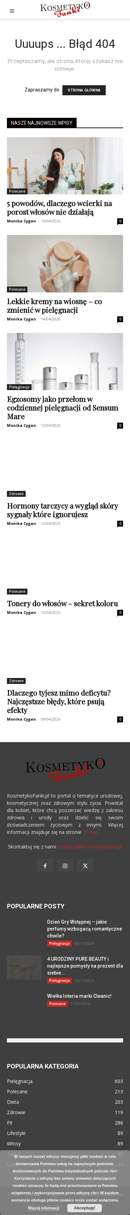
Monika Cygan (21, 220)
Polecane (17, 191)
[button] (12, 9)
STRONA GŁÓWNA (84, 90)
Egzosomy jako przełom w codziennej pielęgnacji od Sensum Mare (62, 407)
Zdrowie (16, 493)
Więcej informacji (43, 1208)
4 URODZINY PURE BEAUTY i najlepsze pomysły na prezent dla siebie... (85, 966)
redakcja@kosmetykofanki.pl (90, 846)
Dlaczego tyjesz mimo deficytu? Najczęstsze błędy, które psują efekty (59, 701)
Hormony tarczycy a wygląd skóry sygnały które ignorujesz (62, 510)
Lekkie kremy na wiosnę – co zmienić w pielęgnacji (54, 305)
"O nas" (91, 832)
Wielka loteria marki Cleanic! (79, 996)
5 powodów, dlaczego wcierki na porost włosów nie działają (59, 207)
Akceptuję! (84, 1208)
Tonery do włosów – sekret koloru (62, 603)
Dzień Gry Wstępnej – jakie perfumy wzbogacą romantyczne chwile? (84, 929)
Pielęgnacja (19, 387)
